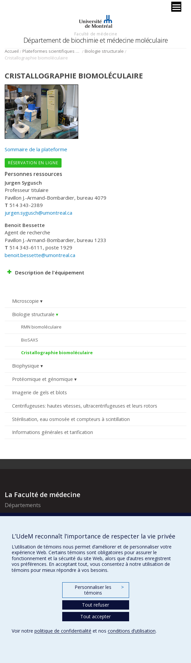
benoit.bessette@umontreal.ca (40, 255)
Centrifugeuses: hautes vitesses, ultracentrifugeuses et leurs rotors (84, 406)
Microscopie (25, 301)
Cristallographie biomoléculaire (57, 353)
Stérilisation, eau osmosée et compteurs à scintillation (71, 419)
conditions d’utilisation (132, 631)
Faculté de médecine (95, 33)
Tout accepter (95, 616)
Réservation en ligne (33, 163)
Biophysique (25, 366)
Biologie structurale (104, 51)
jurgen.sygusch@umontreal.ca (38, 212)
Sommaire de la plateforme (36, 149)
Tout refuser (95, 605)
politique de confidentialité (62, 631)
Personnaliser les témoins (99, 590)
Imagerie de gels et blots (39, 392)
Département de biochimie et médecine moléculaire (95, 40)
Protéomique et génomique (42, 379)
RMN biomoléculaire (41, 327)
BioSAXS (29, 340)
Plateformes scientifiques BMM (51, 51)
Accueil (12, 51)
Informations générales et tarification (52, 432)
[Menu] (176, 7)
